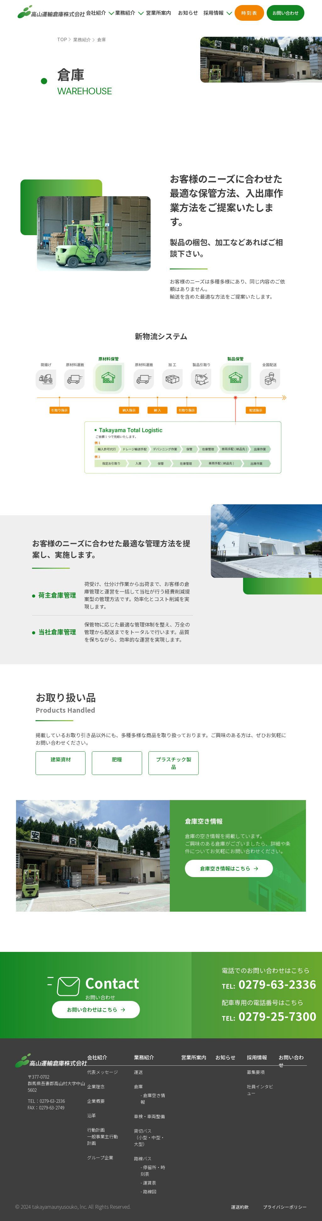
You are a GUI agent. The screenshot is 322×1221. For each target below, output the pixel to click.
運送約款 (240, 1207)
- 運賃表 (148, 1183)
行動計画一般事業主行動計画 (102, 1136)
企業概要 (96, 1101)
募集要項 (255, 1072)
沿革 (91, 1115)
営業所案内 (158, 12)
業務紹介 (82, 39)
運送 (138, 1072)
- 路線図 (148, 1191)
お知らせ (188, 12)
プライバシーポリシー (285, 1207)
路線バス (143, 1158)
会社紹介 (97, 1057)
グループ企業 (100, 1157)
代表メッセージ (102, 1072)
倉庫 (138, 1086)
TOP (62, 39)
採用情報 (257, 1057)
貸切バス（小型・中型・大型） (149, 1137)
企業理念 (96, 1086)
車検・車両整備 (149, 1116)
